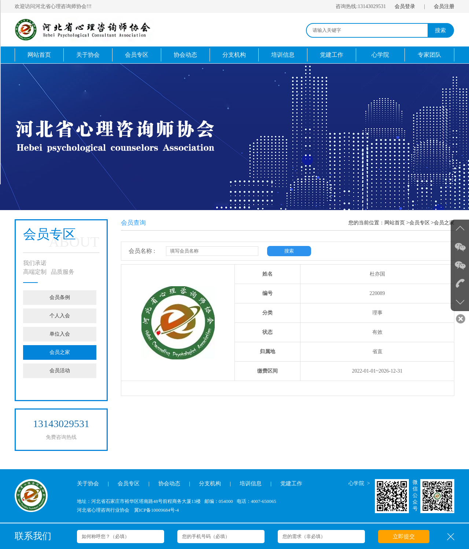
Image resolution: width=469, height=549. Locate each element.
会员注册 (444, 6)
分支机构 (234, 55)
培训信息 (283, 55)
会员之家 (59, 352)
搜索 (440, 30)
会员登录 (405, 6)
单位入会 (59, 334)
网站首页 (39, 55)
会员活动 (59, 370)
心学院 (380, 55)
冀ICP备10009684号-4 (156, 510)
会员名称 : (142, 251)
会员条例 (59, 297)
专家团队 (429, 55)
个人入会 (59, 315)
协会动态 (185, 55)
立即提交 (404, 536)
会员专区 (136, 55)
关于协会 (88, 55)
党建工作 (331, 55)
